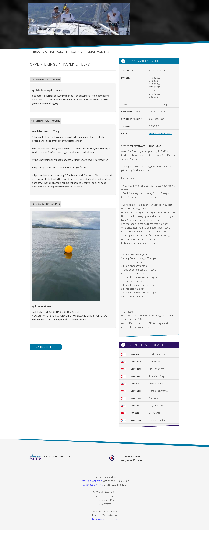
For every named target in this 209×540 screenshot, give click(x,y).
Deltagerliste (58, 52)
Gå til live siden (45, 347)
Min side (35, 52)
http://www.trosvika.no (104, 519)
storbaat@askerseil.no (160, 133)
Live (45, 52)
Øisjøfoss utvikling (93, 484)
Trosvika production (91, 480)
